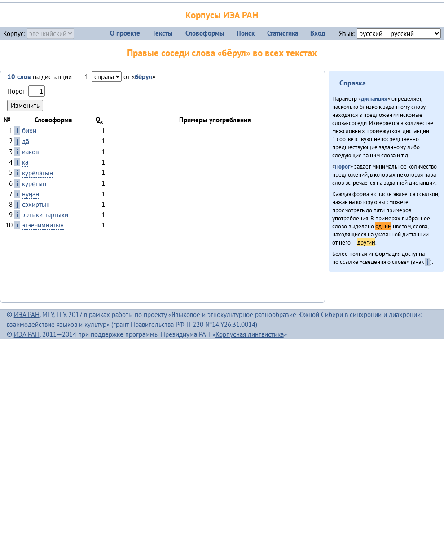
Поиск (246, 33)
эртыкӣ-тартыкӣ (45, 214)
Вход (317, 33)
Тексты (162, 33)
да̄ (25, 141)
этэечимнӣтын (43, 225)
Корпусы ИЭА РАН (222, 15)
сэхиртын (36, 204)
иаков (30, 151)
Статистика (282, 33)
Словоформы (204, 33)
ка (25, 162)
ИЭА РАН (27, 314)
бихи (29, 130)
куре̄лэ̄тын (37, 173)
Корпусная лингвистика (249, 334)
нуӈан (30, 194)
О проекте (125, 33)
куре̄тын (34, 183)
